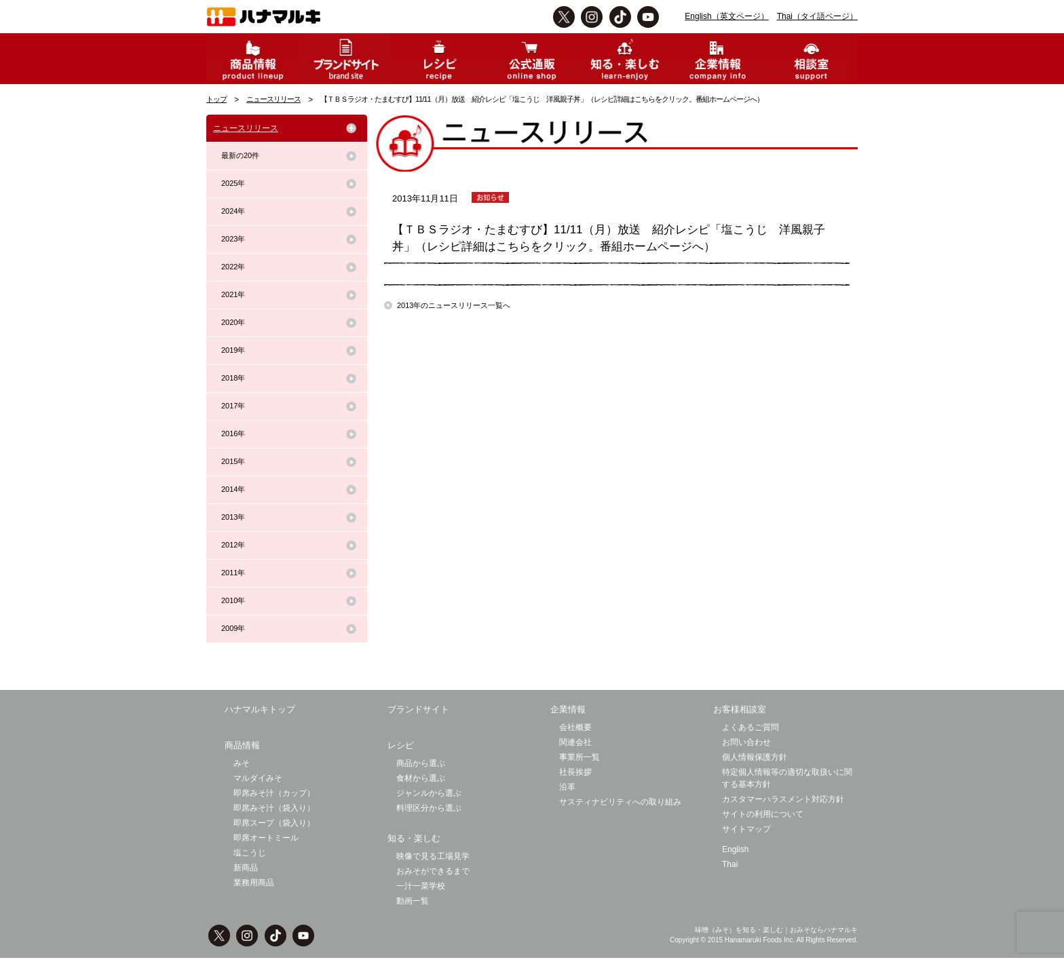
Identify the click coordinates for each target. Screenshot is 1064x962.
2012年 (233, 545)
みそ (241, 763)
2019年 (233, 350)
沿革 (567, 787)
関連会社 (575, 742)
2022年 (233, 267)
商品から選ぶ (420, 763)
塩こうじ (249, 853)
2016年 (233, 433)
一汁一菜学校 (420, 886)
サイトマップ (746, 829)
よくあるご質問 (750, 727)
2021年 (233, 294)
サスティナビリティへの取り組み (620, 802)
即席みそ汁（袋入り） (274, 808)
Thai (730, 864)
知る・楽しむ (413, 838)
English (735, 849)
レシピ (400, 745)
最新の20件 (240, 155)
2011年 (233, 573)
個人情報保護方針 (754, 757)
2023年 (233, 239)
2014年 (233, 489)
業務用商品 (253, 882)
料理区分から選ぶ (428, 808)
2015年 (233, 461)
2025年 (233, 183)
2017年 (233, 406)
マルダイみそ (257, 778)
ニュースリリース (273, 99)
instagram (592, 17)
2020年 (233, 322)
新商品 (245, 867)
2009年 (233, 628)
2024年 (233, 211)
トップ (216, 99)
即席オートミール (266, 838)
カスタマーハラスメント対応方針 (783, 799)
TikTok (620, 17)
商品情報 (242, 745)
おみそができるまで (433, 871)
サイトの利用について (762, 814)
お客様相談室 (739, 709)
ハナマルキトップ (260, 709)
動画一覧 (412, 901)
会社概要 (575, 727)
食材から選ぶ (420, 778)
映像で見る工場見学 (433, 856)
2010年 (233, 600)
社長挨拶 (575, 772)
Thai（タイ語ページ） (817, 16)
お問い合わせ (746, 742)
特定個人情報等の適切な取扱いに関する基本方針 (787, 778)
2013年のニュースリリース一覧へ (453, 305)
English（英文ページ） (726, 16)
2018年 (233, 378)
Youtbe (648, 17)
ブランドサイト (418, 709)
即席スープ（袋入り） (274, 823)
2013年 (233, 517)
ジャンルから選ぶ (428, 793)
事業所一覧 (579, 757)
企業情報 (568, 709)
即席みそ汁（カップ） (274, 793)
